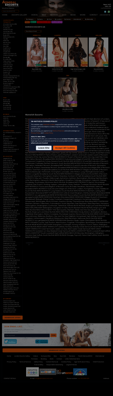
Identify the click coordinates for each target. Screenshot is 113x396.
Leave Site (43, 148)
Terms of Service (58, 131)
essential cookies (49, 124)
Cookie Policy (48, 133)
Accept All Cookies (65, 148)
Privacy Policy (35, 133)
